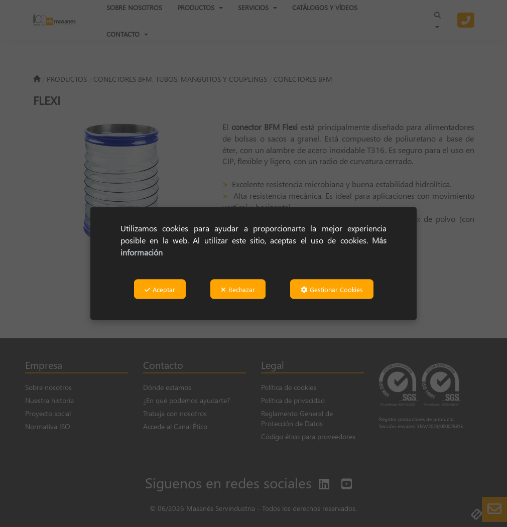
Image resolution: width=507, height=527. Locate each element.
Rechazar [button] (238, 289)
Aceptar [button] (160, 289)
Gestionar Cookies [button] (332, 289)
